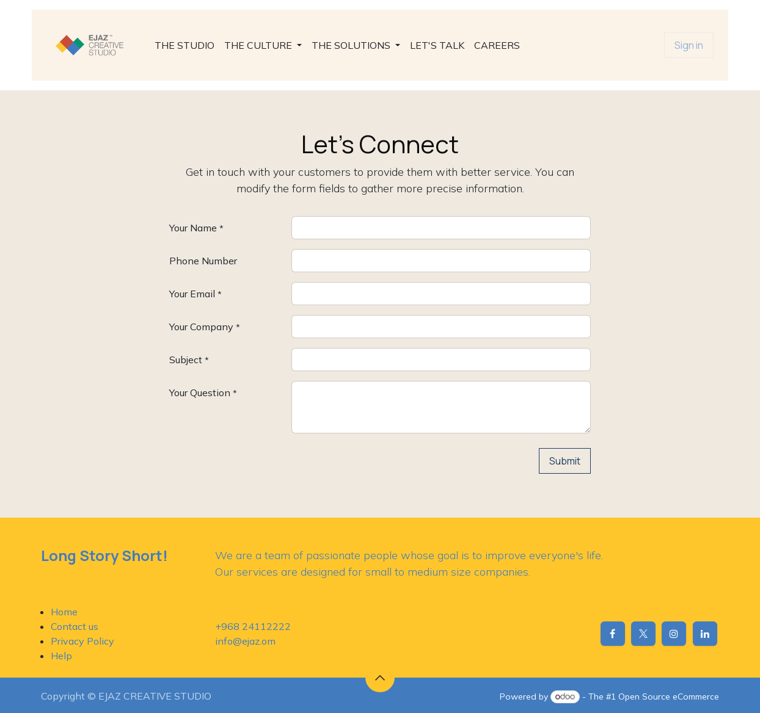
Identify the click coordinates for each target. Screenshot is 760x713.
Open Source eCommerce (668, 696)
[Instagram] (674, 633)
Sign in (688, 45)
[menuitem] (184, 45)
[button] (380, 677)
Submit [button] (564, 461)
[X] (643, 633)
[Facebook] (613, 633)
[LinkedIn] (705, 633)
